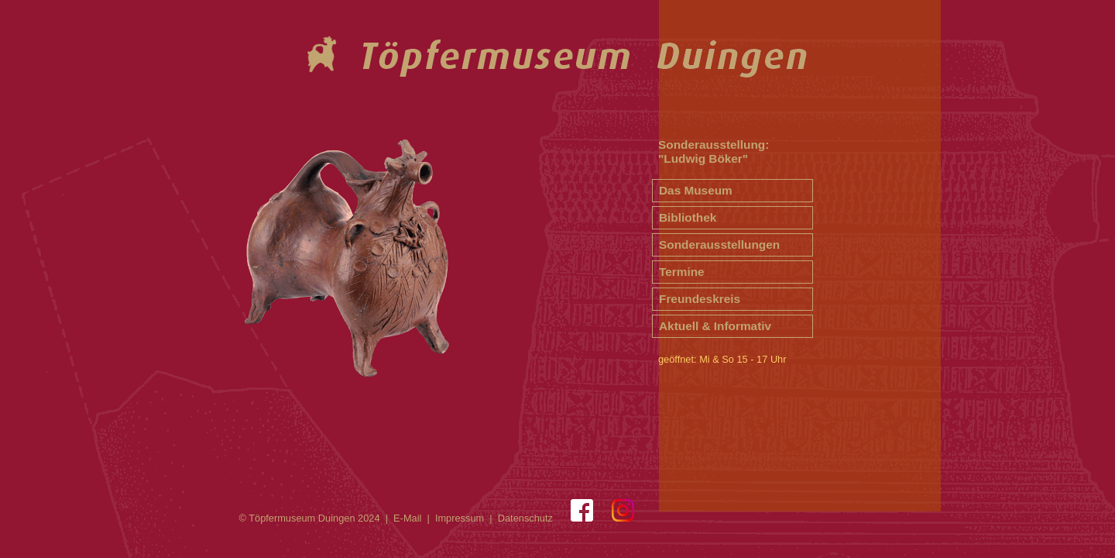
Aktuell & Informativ (715, 325)
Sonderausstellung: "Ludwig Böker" (713, 151)
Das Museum (695, 190)
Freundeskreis (699, 298)
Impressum (459, 518)
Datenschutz (527, 518)
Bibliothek (687, 217)
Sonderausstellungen (719, 244)
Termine (682, 271)
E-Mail (407, 518)
